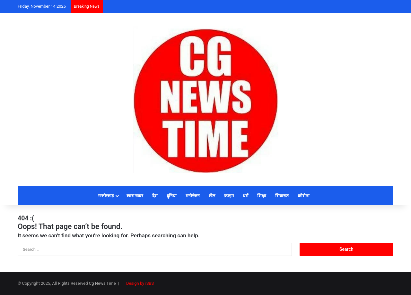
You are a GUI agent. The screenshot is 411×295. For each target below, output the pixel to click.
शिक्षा (261, 195)
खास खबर (135, 195)
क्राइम (229, 195)
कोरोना (304, 195)
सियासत (282, 195)
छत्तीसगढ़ (106, 195)
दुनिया (172, 195)
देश (155, 195)
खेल (212, 195)
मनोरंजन (193, 195)
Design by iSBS (140, 283)
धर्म (245, 195)
